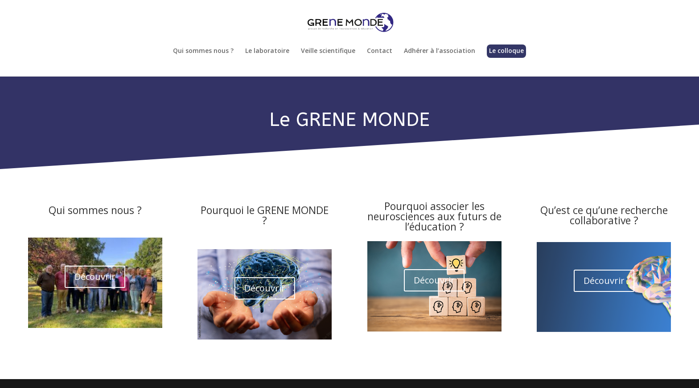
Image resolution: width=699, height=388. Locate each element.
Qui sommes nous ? (203, 51)
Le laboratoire (267, 51)
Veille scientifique (328, 51)
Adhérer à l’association (439, 51)
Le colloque (506, 51)
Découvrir (94, 277)
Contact (379, 51)
